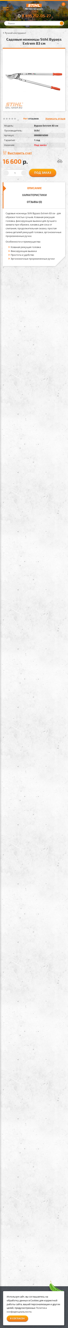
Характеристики (34, 195)
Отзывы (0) (34, 201)
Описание (34, 188)
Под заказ (42, 173)
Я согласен (17, 1318)
